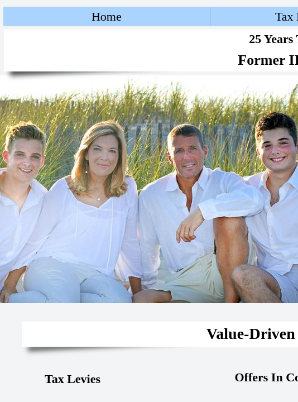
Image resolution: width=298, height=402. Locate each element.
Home (107, 16)
